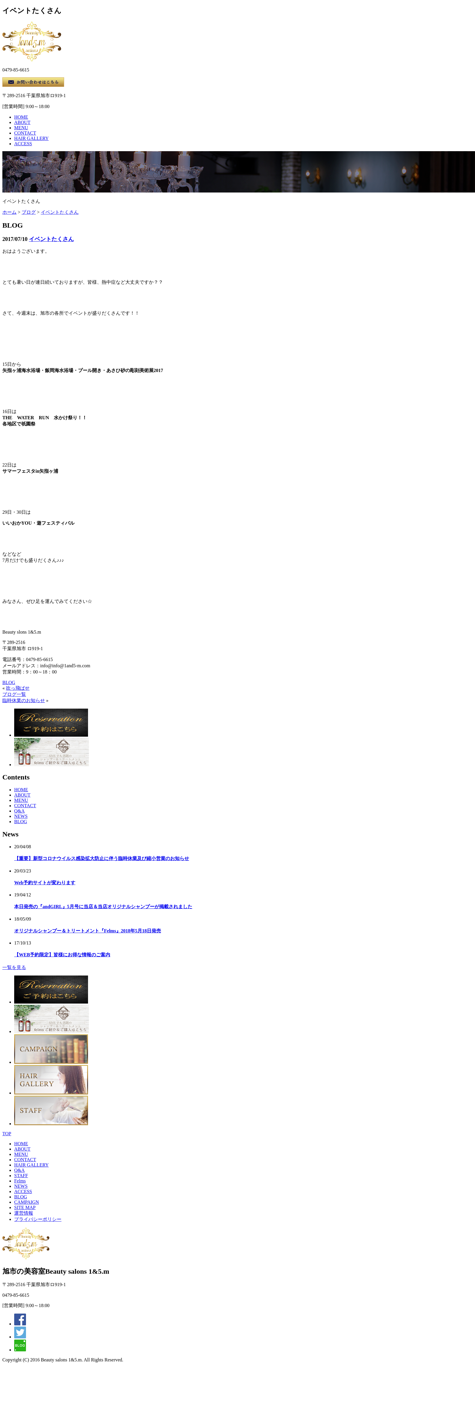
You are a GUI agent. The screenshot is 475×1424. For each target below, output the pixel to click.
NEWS (20, 816)
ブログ (29, 212)
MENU (21, 127)
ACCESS (23, 143)
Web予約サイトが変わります (44, 882)
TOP (6, 1133)
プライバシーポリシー (37, 1219)
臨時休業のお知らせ (23, 700)
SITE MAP (24, 1207)
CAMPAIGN (26, 1202)
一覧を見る (14, 967)
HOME (21, 117)
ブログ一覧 (14, 694)
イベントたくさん (60, 212)
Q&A (19, 810)
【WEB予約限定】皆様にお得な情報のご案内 (62, 954)
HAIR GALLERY (31, 138)
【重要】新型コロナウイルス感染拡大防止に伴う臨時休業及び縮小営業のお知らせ (101, 858)
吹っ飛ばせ (18, 688)
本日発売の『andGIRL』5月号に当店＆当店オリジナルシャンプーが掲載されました (103, 906)
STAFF (21, 1175)
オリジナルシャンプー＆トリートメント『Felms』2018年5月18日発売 (87, 930)
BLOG (8, 682)
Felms (20, 1180)
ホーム (9, 212)
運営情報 (23, 1213)
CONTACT (25, 133)
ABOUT (22, 122)
